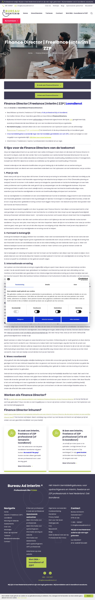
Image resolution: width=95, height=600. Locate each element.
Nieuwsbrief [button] (88, 6)
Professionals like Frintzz (57, 538)
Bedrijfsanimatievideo (12, 538)
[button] (47, 2)
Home (6, 512)
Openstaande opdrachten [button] (74, 6)
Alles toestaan (74, 319)
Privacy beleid (54, 517)
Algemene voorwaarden (57, 508)
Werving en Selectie (11, 521)
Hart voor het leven (56, 520)
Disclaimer (52, 514)
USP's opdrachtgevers (34, 544)
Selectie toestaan (47, 319)
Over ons (7, 527)
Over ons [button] (48, 6)
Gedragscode (54, 523)
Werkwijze (7, 530)
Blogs (51, 532)
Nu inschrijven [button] (11, 21)
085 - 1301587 (77, 522)
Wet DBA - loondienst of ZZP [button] (77, 13)
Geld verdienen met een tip (59, 535)
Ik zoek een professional (35, 511)
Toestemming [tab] (19, 284)
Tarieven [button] (49, 13)
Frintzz (34, 490)
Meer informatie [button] (25, 466)
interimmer (12, 130)
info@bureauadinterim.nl (81, 525)
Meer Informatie (22, 598)
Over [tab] (75, 284)
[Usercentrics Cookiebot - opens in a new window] (80, 279)
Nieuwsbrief (53, 529)
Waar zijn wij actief (10, 533)
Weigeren (20, 319)
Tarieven (7, 536)
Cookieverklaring (55, 511)
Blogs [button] (62, 6)
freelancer (21, 130)
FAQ (50, 526)
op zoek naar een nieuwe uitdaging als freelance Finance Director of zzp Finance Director (41, 399)
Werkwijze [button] (56, 6)
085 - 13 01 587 (47, 577)
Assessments (9, 524)
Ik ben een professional (34, 508)
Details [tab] (47, 284)
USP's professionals (33, 547)
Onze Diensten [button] (36, 13)
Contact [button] (59, 13)
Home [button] (25, 13)
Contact (7, 541)
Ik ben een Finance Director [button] (48, 95)
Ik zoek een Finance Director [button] (49, 85)
